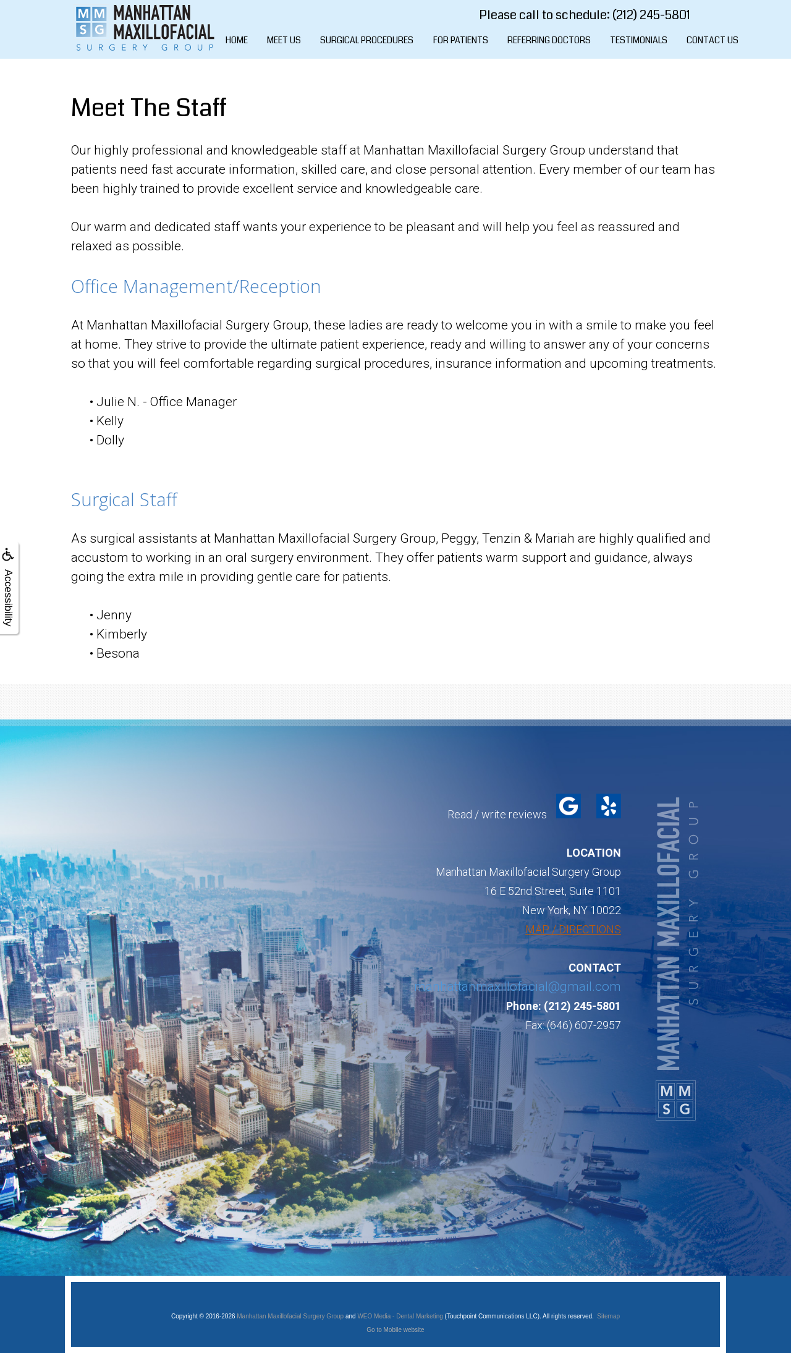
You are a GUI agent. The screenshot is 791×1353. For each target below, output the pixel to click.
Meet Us (284, 40)
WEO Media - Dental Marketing (399, 1316)
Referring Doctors (549, 40)
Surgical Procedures (366, 40)
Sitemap (608, 1316)
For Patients (460, 40)
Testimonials (638, 40)
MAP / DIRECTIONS (573, 929)
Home (237, 40)
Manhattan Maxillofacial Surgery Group (290, 1316)
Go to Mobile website (395, 1329)
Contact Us (712, 40)
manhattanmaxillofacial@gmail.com (517, 986)
